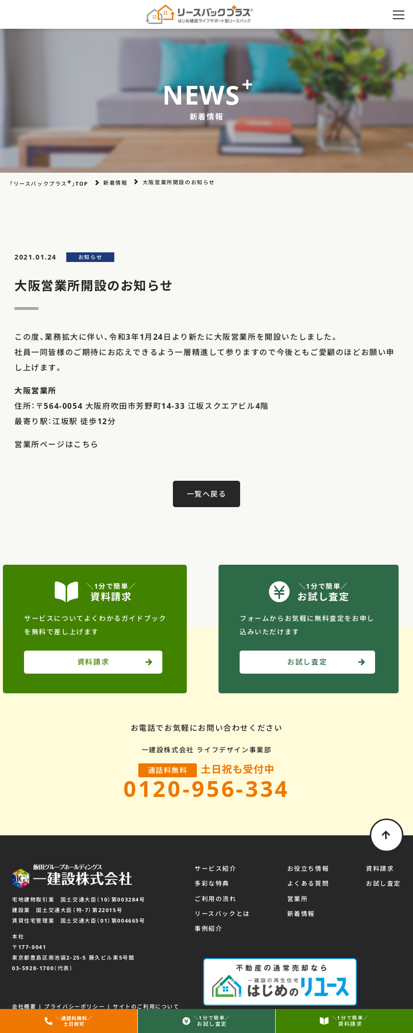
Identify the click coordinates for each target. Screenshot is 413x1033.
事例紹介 (208, 929)
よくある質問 (308, 884)
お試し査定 (383, 884)
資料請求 (380, 870)
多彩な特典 (212, 884)
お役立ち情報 (308, 870)
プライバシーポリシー (74, 996)
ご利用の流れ (215, 899)
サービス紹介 (215, 870)
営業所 (297, 899)
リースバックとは (222, 914)
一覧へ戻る (207, 494)
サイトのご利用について (146, 996)
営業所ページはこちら (56, 444)
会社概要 (24, 996)
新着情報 (301, 914)
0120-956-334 (206, 788)
